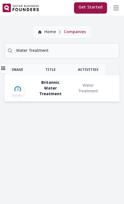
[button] (3, 68)
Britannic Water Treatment (50, 88)
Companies (75, 32)
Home (47, 32)
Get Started (91, 7)
